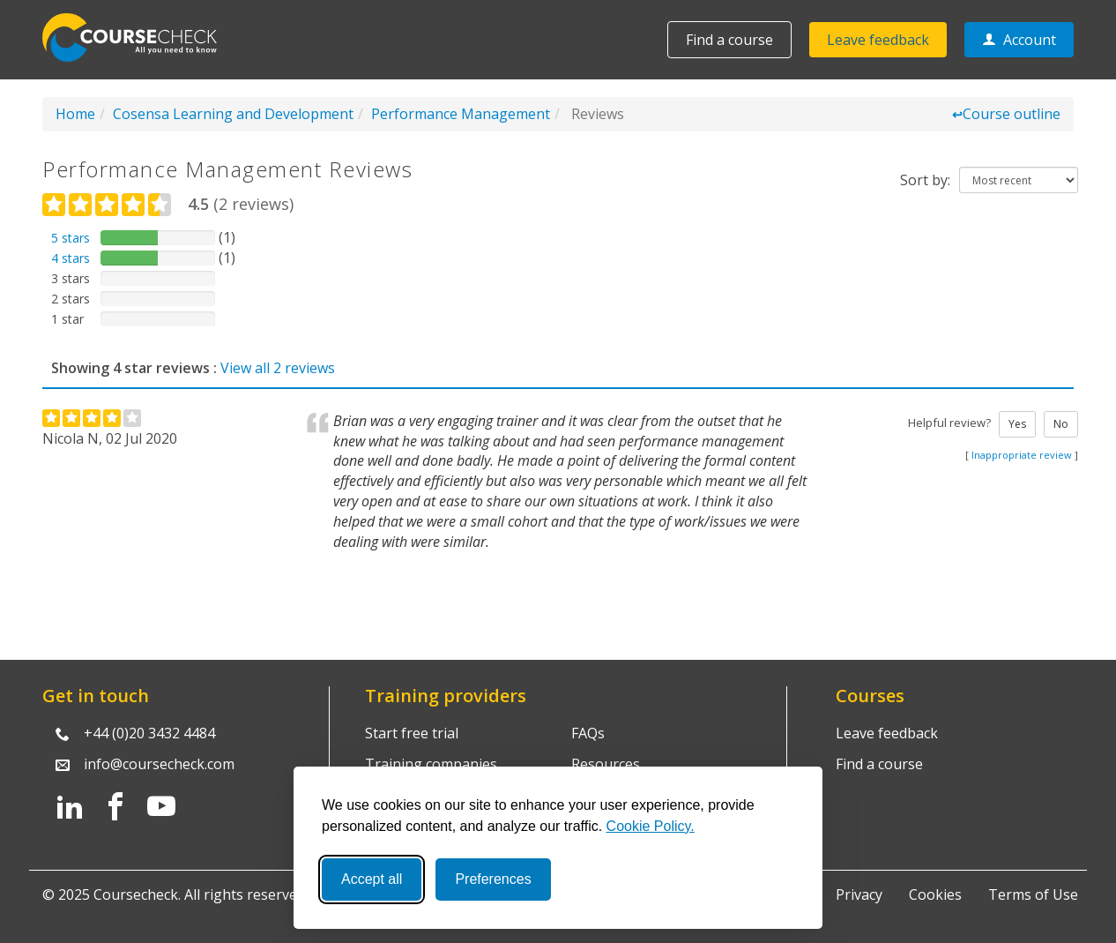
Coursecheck (139, 37)
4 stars (70, 258)
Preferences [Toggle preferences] (493, 879)
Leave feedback (878, 39)
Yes (1017, 423)
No (1060, 423)
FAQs (588, 733)
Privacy (859, 894)
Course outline (1006, 113)
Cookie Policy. (650, 826)
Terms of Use (1033, 894)
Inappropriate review (1021, 454)
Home (75, 113)
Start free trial (411, 733)
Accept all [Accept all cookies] (371, 879)
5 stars (70, 237)
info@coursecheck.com (159, 764)
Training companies (431, 764)
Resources (605, 764)
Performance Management (460, 113)
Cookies (935, 894)
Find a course (729, 39)
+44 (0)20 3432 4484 (149, 733)
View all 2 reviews (277, 368)
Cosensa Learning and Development (233, 113)
